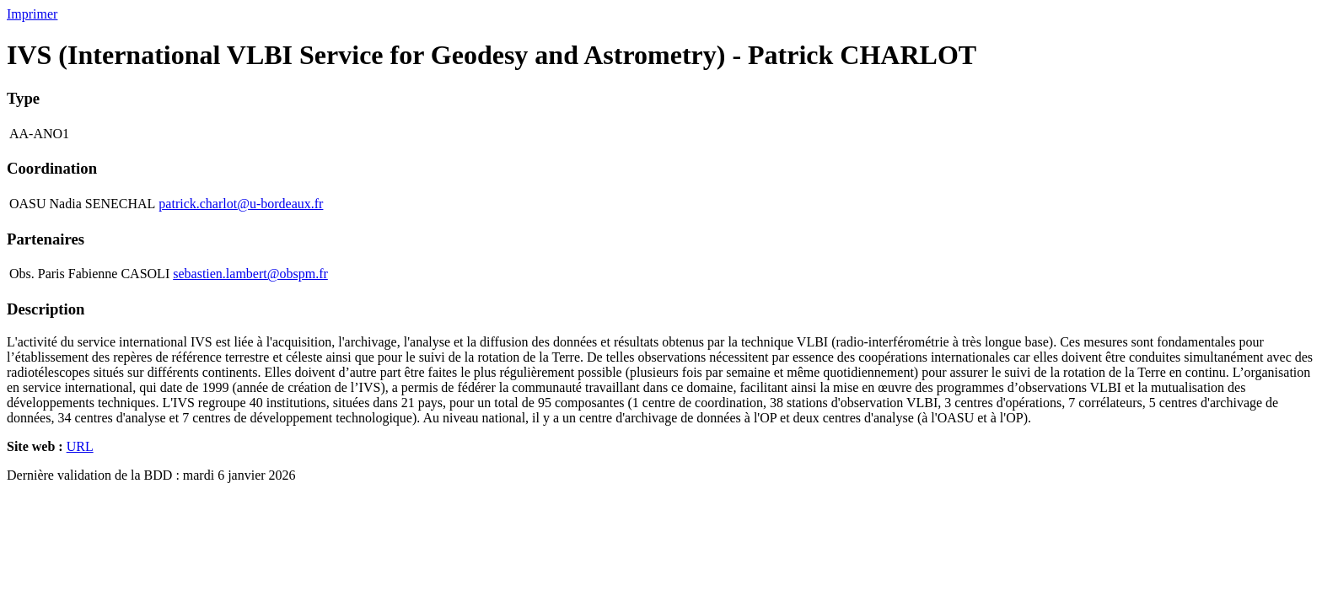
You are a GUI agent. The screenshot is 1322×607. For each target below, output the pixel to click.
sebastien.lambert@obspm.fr (250, 273)
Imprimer (32, 14)
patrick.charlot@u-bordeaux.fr (241, 203)
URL (80, 446)
